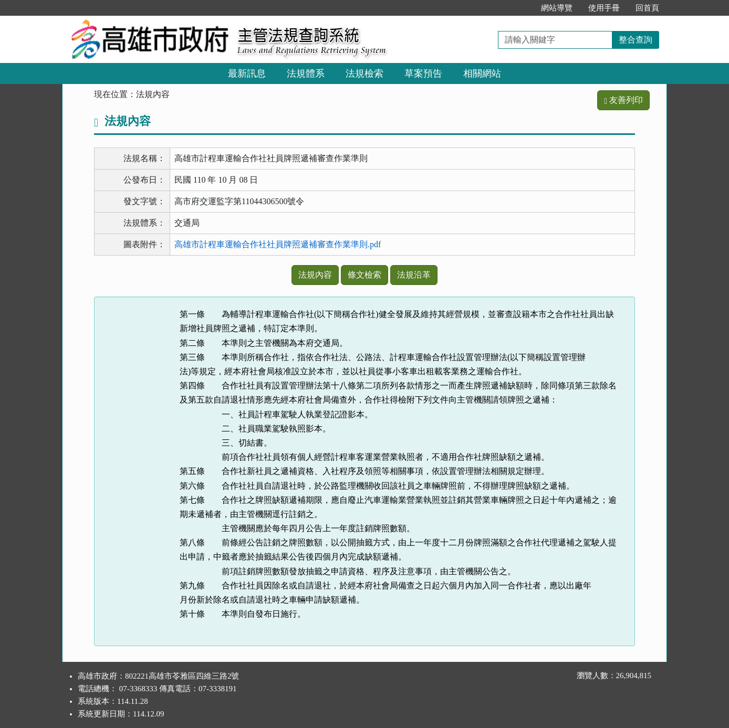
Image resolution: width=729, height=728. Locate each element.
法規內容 (315, 274)
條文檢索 (364, 274)
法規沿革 (414, 274)
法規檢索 (364, 73)
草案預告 (423, 73)
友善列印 (623, 100)
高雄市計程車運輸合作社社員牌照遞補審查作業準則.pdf (277, 244)
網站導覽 (556, 8)
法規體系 (306, 73)
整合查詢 (635, 39)
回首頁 (647, 8)
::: (522, 8)
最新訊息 (247, 73)
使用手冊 (604, 8)
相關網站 (482, 73)
